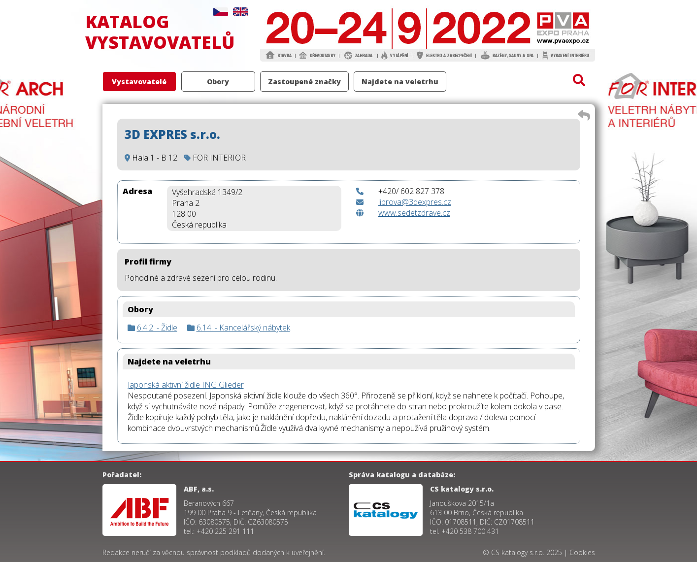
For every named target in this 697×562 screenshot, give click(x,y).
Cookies (582, 552)
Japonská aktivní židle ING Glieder (186, 384)
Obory (218, 81)
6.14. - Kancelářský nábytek (243, 327)
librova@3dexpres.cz (414, 202)
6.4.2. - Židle (157, 327)
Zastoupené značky (304, 81)
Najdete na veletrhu (400, 81)
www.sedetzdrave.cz (414, 212)
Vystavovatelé (139, 81)
